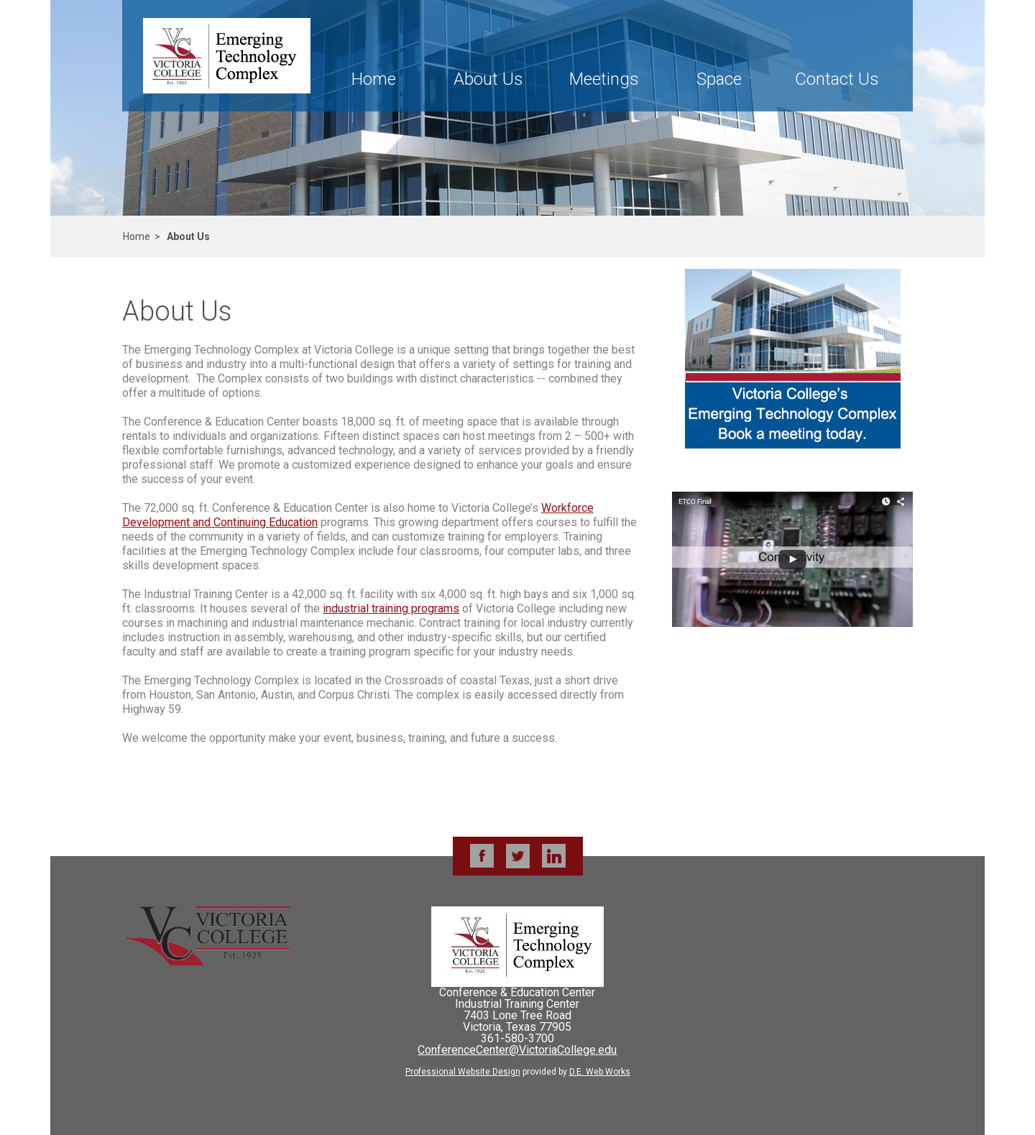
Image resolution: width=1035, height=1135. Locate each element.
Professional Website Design (462, 1072)
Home (373, 79)
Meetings (604, 79)
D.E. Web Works (599, 1072)
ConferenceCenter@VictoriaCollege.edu (517, 1050)
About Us (488, 79)
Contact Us (837, 79)
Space (719, 79)
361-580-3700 (517, 1038)
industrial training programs (391, 608)
